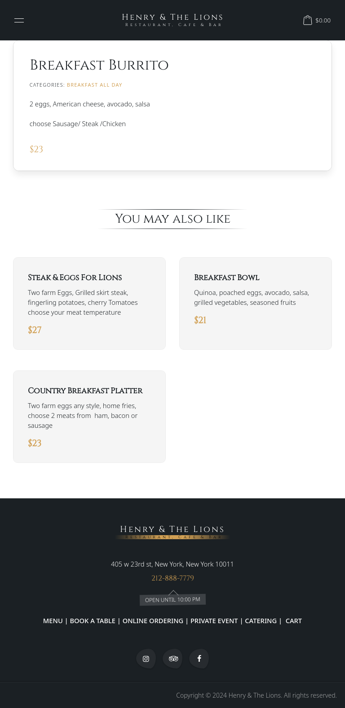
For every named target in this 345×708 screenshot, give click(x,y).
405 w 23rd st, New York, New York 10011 (172, 564)
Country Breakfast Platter (85, 391)
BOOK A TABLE (93, 620)
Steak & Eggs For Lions (75, 278)
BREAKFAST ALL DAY (95, 84)
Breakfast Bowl (226, 278)
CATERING (261, 620)
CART (293, 620)
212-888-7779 (172, 579)
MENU (53, 620)
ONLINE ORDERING (153, 620)
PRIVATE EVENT (214, 620)
